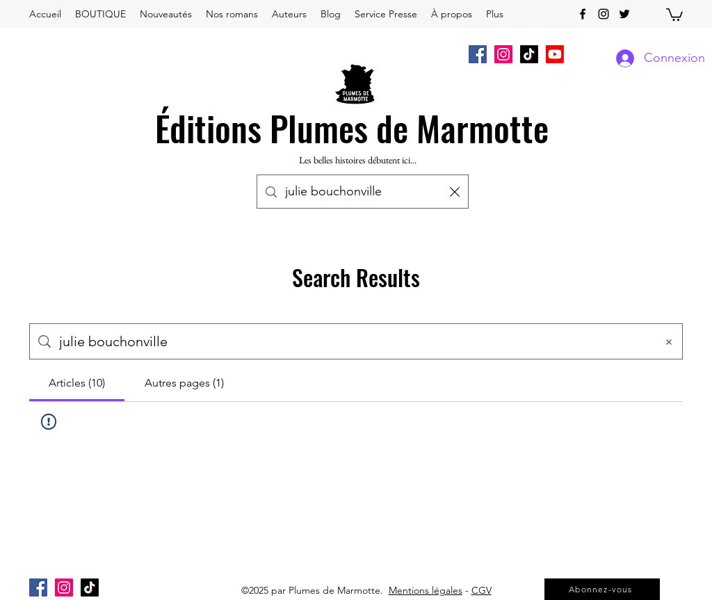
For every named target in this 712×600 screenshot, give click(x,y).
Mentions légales (425, 590)
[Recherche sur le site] (353, 341)
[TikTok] (529, 54)
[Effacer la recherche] (455, 191)
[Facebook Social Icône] (478, 54)
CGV (481, 590)
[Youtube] (555, 54)
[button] (674, 14)
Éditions (208, 127)
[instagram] (603, 14)
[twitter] (624, 14)
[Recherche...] (363, 192)
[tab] (76, 383)
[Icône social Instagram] (503, 54)
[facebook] (583, 14)
